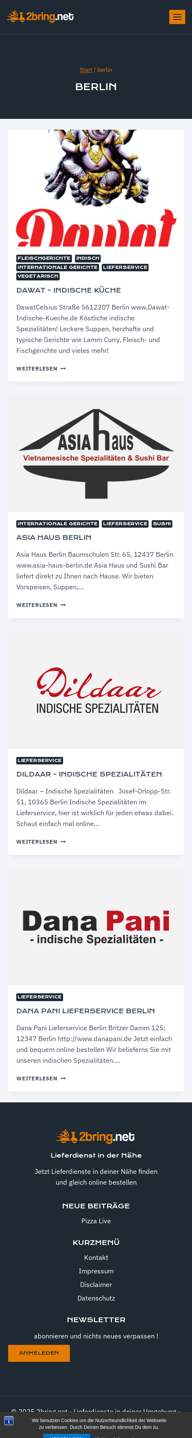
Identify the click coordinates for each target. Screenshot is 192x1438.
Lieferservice (125, 267)
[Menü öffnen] (177, 17)
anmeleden (39, 1353)
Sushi (162, 524)
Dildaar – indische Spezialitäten (89, 774)
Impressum (96, 1270)
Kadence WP (131, 1422)
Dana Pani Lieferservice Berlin (85, 1011)
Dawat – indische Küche (68, 290)
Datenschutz (96, 1298)
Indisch (87, 258)
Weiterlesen (41, 368)
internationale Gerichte (58, 267)
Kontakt (96, 1257)
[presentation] (96, 188)
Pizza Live (96, 1220)
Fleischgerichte (44, 258)
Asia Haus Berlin (54, 538)
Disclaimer (96, 1284)
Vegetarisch (38, 276)
